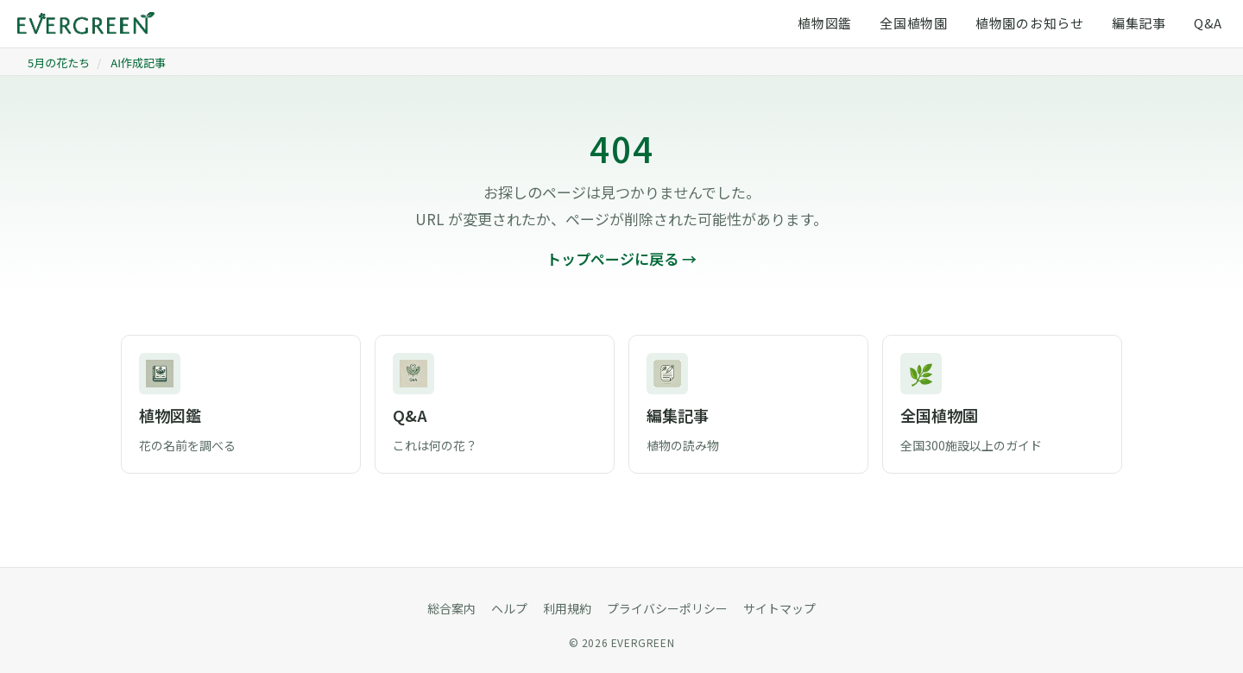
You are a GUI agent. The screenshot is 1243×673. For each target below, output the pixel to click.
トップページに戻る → (621, 258)
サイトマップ (779, 608)
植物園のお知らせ (1029, 23)
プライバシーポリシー (667, 608)
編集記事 (1139, 23)
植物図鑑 (825, 23)
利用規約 (567, 608)
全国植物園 (914, 23)
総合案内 (451, 608)
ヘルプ (509, 608)
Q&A (1208, 23)
